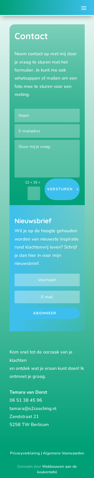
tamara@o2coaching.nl (33, 408)
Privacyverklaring (25, 453)
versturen (60, 189)
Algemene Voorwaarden (63, 453)
